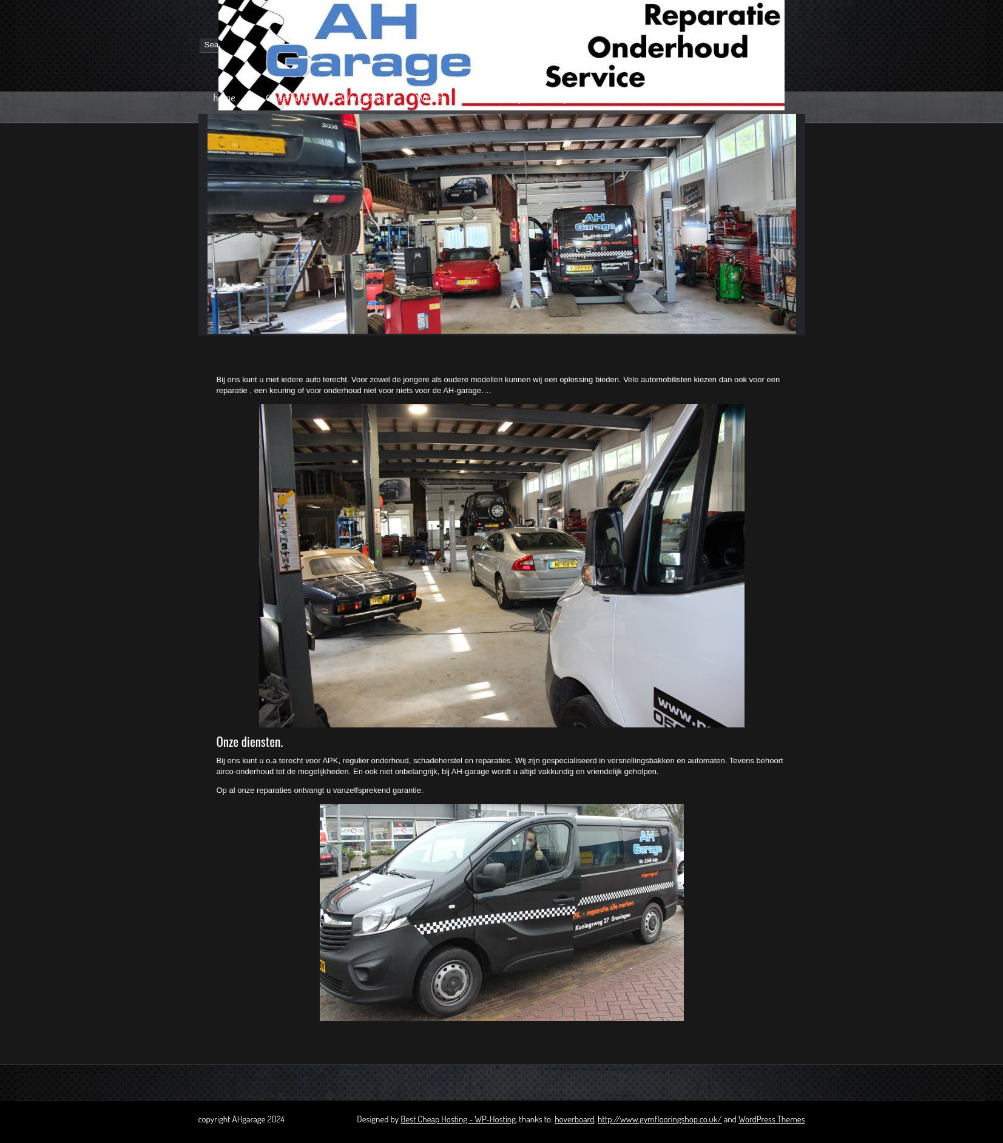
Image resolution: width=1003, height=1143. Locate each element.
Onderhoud (288, 98)
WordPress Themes (771, 1119)
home (224, 98)
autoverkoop (499, 98)
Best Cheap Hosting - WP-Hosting (458, 1119)
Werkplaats (362, 98)
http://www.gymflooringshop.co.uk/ (660, 1119)
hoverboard (574, 1119)
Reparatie (572, 98)
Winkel (429, 98)
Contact (636, 98)
